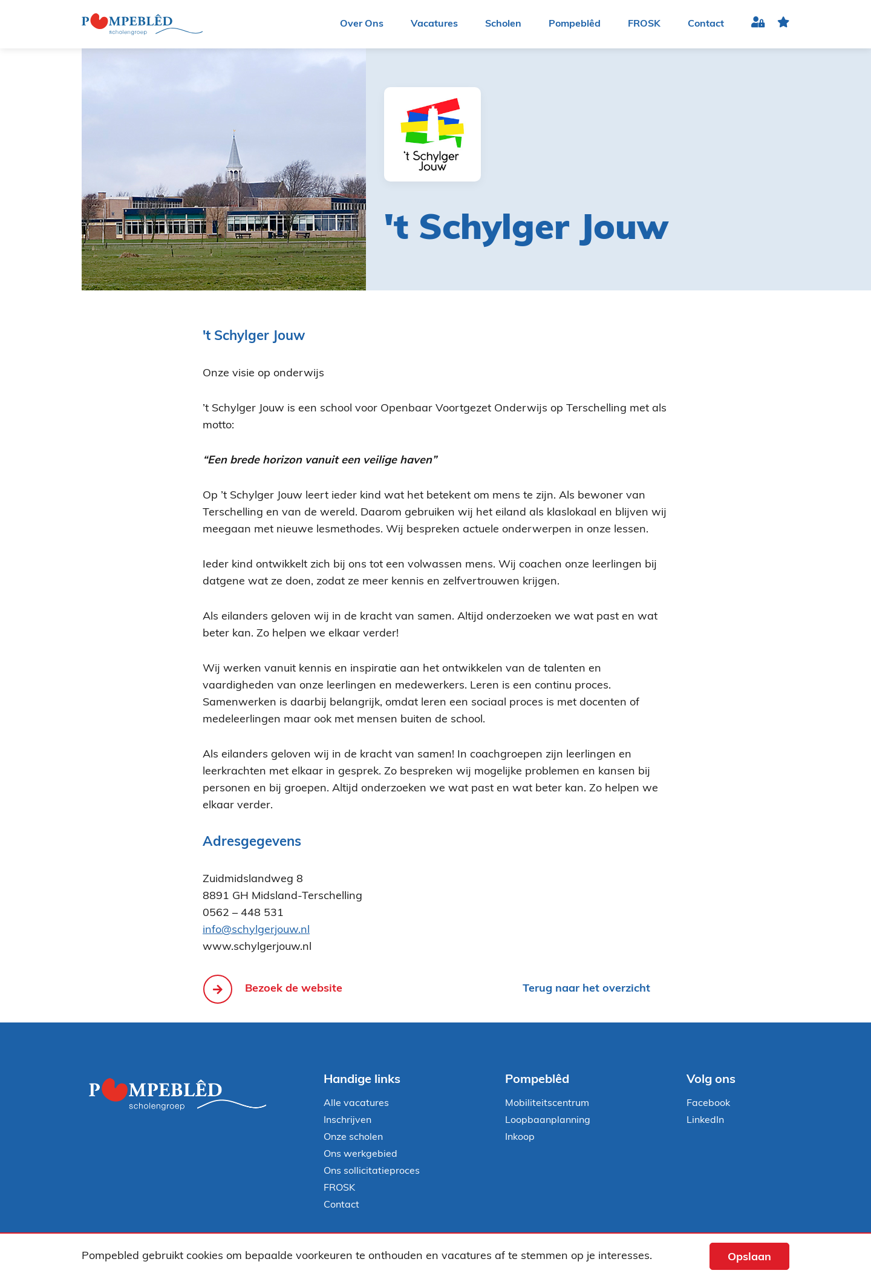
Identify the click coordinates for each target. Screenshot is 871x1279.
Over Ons (361, 24)
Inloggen (758, 24)
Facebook (708, 1103)
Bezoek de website (293, 989)
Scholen (503, 24)
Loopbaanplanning (547, 1120)
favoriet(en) (783, 24)
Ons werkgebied (360, 1154)
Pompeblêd (575, 24)
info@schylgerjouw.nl (256, 930)
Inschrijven (347, 1120)
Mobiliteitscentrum (547, 1103)
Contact (706, 24)
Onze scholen (353, 1137)
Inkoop (520, 1137)
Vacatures (434, 24)
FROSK (644, 24)
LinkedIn (705, 1120)
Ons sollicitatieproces (372, 1171)
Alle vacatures (356, 1103)
